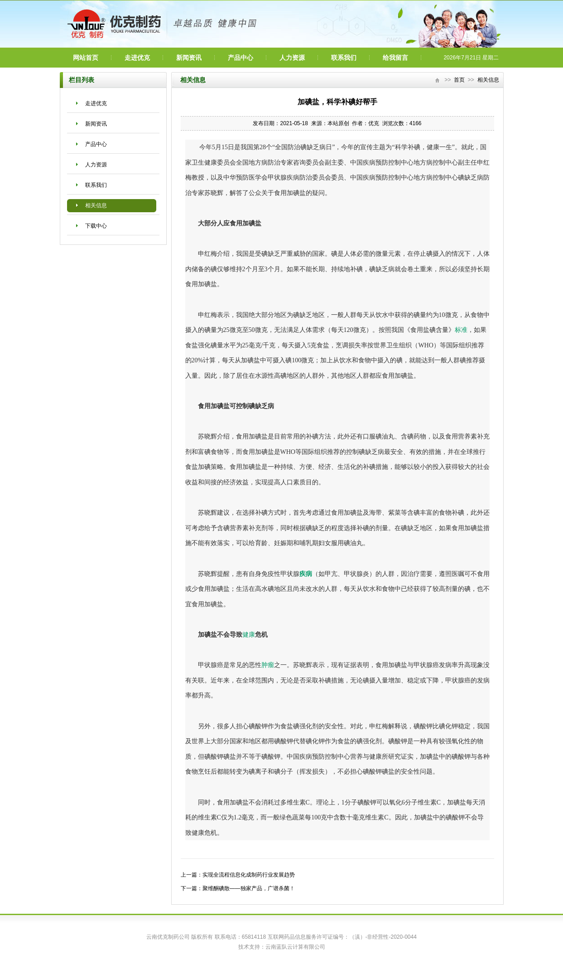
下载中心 (96, 226)
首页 (459, 80)
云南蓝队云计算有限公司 (295, 947)
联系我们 (343, 57)
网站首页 (85, 57)
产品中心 (240, 57)
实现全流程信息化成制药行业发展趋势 (248, 875)
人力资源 (292, 57)
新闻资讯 (189, 57)
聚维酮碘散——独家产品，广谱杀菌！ (248, 888)
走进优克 (137, 57)
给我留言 (395, 57)
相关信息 (96, 205)
